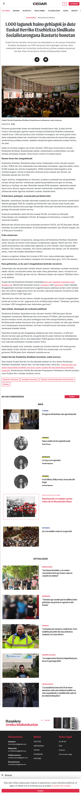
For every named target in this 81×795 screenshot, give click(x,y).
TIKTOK (37, 750)
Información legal (65, 754)
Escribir (72, 396)
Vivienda (6, 384)
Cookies (62, 750)
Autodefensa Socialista (29, 379)
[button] (17, 737)
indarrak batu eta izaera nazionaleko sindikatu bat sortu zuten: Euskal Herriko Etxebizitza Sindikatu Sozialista (39, 367)
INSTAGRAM (39, 746)
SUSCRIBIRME (74, 3)
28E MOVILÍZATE (47, 684)
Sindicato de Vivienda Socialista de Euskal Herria (57, 379)
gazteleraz (59, 285)
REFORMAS (46, 528)
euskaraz (45, 285)
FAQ (60, 746)
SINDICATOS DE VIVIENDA (46, 18)
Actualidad (31, 18)
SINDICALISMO (47, 567)
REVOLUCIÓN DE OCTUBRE (51, 495)
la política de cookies (61, 785)
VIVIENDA (45, 437)
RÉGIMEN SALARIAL (49, 655)
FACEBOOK (38, 754)
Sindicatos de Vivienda (10, 379)
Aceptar (40, 791)
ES (64, 3)
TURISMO (45, 411)
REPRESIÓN (46, 457)
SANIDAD (45, 625)
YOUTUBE (37, 758)
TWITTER (37, 742)
